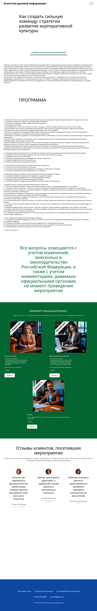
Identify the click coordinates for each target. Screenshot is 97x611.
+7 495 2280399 (40, 597)
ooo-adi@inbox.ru (57, 597)
